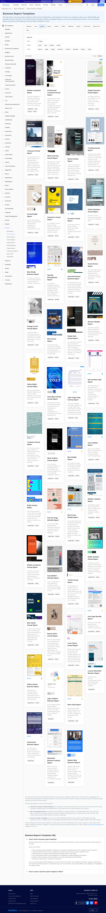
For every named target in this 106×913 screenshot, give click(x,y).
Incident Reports (11, 242)
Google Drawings (10, 116)
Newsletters (8, 177)
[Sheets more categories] (3, 268)
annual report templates (95, 824)
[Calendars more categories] (3, 68)
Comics (7, 89)
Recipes (7, 224)
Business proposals (10, 64)
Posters (7, 204)
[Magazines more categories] (3, 170)
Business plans (9, 60)
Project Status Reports (12, 251)
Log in (93, 5)
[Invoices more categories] (3, 139)
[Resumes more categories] (3, 261)
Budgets (7, 52)
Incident (63, 26)
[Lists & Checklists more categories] (3, 166)
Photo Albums (9, 189)
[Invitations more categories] (3, 135)
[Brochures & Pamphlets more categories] (3, 48)
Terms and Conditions (14, 896)
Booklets (7, 41)
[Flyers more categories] (3, 112)
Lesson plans (8, 154)
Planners (7, 193)
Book (36, 26)
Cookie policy (12, 901)
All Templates (7, 26)
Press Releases (9, 208)
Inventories (8, 131)
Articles (7, 37)
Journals (7, 147)
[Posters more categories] (3, 205)
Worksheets (8, 284)
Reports (7, 228)
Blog (31, 893)
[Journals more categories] (3, 147)
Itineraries (8, 143)
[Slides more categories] (3, 272)
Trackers (7, 280)
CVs (6, 100)
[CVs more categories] (3, 100)
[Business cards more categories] (3, 56)
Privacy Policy (12, 898)
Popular (100, 56)
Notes (7, 185)
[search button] (87, 5)
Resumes (7, 260)
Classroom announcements (10, 80)
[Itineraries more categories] (3, 143)
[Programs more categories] (3, 212)
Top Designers (34, 898)
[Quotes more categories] (3, 220)
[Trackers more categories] (3, 280)
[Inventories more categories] (3, 131)
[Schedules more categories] (3, 264)
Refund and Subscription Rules (17, 903)
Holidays (53, 5)
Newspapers (8, 181)
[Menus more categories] (3, 174)
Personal (45, 5)
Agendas (7, 29)
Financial (56, 26)
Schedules (8, 264)
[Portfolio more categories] (3, 197)
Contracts (8, 93)
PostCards (8, 201)
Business (24, 5)
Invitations (8, 135)
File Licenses (11, 893)
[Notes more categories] (3, 185)
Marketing (70, 26)
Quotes (7, 220)
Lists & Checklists (10, 166)
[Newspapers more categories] (3, 181)
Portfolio (7, 197)
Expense (49, 26)
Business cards (9, 56)
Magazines (8, 170)
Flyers (6, 112)
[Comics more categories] (3, 89)
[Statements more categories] (3, 276)
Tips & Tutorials (34, 896)
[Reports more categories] (3, 228)
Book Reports (10, 231)
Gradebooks (8, 120)
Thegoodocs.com (6, 8)
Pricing (60, 5)
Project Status (87, 26)
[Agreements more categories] (3, 33)
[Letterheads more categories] (3, 158)
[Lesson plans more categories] (3, 154)
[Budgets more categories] (3, 52)
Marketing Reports (11, 245)
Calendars (8, 68)
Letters (7, 162)
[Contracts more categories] (3, 93)
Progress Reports (11, 248)
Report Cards (10, 254)
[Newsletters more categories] (3, 178)
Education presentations (12, 104)
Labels (7, 150)
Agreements (8, 33)
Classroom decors (10, 85)
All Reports (29, 26)
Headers (7, 127)
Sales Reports (10, 256)
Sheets (7, 268)
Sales (27, 30)
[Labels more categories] (3, 151)
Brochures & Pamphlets (12, 48)
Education (38, 5)
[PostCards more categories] (3, 201)
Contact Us (33, 903)
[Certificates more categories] (3, 76)
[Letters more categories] (3, 162)
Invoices (7, 139)
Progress (78, 26)
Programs (8, 212)
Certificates (8, 75)
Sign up (101, 5)
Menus (7, 174)
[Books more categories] (3, 45)
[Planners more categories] (3, 193)
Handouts (8, 123)
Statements (8, 276)
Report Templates (19, 8)
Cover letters (9, 96)
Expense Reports (11, 237)
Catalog (7, 71)
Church (31, 5)
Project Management (11, 216)
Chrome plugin (34, 901)
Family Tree (8, 108)
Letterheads (8, 158)
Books (7, 44)
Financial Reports (11, 239)
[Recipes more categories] (3, 224)
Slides (6, 272)
